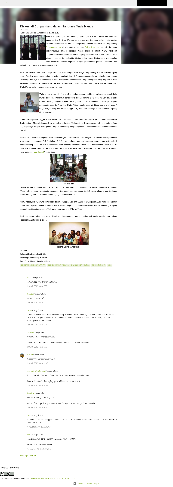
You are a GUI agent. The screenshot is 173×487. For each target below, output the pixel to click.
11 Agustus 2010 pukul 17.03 (39, 449)
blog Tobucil (39, 152)
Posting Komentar (28, 455)
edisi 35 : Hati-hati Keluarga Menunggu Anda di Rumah (69, 265)
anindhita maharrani (36, 371)
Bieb (29, 277)
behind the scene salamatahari (33, 265)
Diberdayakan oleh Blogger (86, 483)
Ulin (109, 265)
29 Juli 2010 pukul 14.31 (37, 407)
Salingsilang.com (92, 47)
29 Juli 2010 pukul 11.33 (37, 286)
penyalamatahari (98, 265)
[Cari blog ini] (154, 3)
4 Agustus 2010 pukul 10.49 (38, 427)
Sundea (30, 294)
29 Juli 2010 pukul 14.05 (37, 363)
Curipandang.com (53, 47)
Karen (30, 354)
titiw (29, 310)
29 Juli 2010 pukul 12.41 (37, 325)
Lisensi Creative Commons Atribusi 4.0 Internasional (53, 478)
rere (29, 434)
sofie (29, 415)
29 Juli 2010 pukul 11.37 (37, 302)
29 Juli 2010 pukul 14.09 (37, 385)
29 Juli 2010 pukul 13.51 (37, 347)
